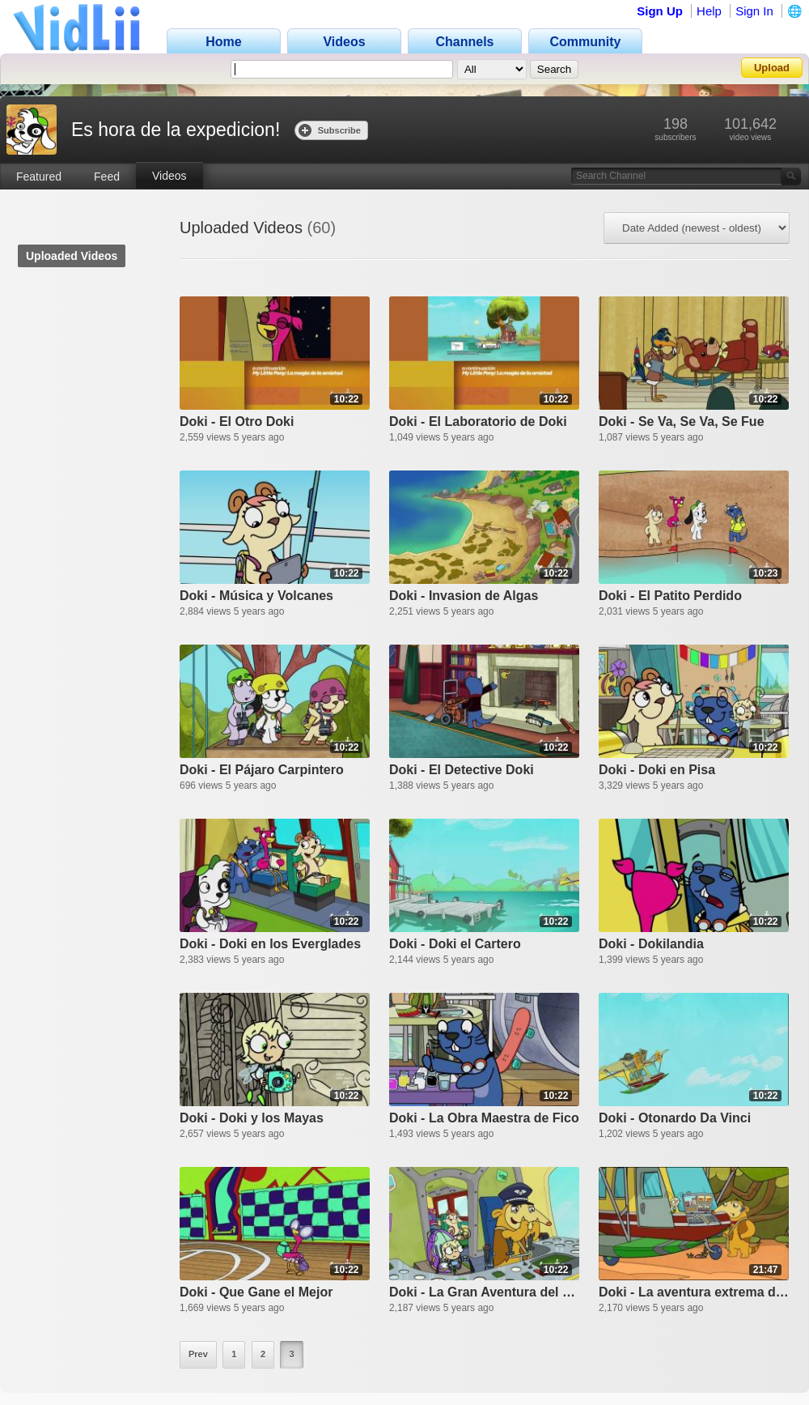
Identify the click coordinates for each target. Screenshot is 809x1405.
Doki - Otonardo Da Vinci (675, 1118)
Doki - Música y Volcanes (256, 595)
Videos (169, 175)
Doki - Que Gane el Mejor (256, 1292)
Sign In (754, 11)
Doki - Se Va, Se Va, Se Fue (682, 421)
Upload (772, 68)
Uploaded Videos (71, 255)
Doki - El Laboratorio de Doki (478, 421)
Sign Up (660, 11)
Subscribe (330, 130)
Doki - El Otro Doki (237, 421)
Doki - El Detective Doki (461, 770)
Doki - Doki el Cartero (455, 944)
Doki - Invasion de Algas (463, 595)
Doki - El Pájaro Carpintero (262, 770)
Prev (198, 1354)
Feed (107, 176)
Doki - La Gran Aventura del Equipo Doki (484, 1292)
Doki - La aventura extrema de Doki (694, 1292)
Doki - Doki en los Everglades (270, 944)
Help (709, 11)
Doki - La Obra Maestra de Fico (484, 1118)
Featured (38, 176)
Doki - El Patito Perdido (670, 595)
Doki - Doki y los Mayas (252, 1118)
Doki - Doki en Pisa (657, 770)
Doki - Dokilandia (651, 944)
